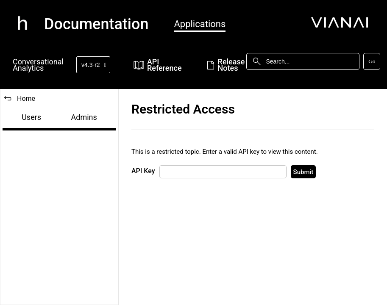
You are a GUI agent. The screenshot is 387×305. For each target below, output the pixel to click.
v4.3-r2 (93, 64)
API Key (143, 171)
